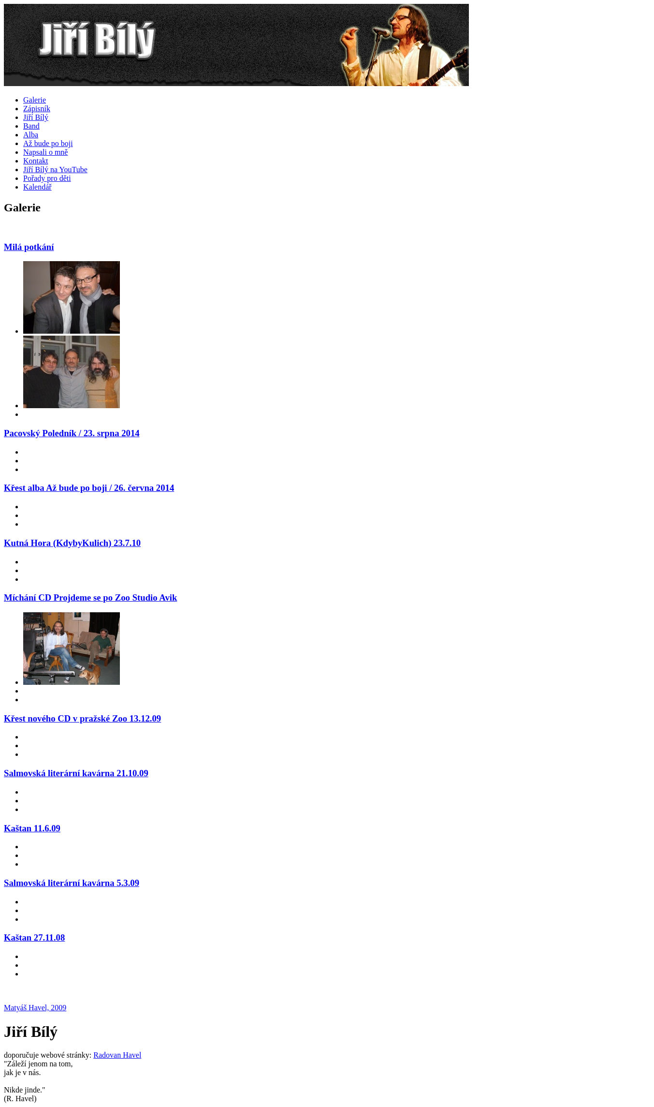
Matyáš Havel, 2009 (35, 1008)
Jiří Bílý (35, 117)
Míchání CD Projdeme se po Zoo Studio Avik (90, 597)
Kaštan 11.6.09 (32, 828)
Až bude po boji (48, 143)
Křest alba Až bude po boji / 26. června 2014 (89, 488)
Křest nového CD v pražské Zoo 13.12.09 (82, 718)
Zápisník (36, 108)
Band (31, 126)
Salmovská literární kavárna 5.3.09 (71, 883)
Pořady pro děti (47, 178)
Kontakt (35, 161)
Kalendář (37, 187)
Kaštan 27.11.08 (34, 937)
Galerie (34, 100)
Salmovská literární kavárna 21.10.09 (76, 773)
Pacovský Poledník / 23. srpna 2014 (72, 433)
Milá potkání (29, 247)
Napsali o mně (45, 152)
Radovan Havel (117, 1055)
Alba (30, 135)
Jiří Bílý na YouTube (55, 169)
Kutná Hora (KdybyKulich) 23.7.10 (72, 543)
